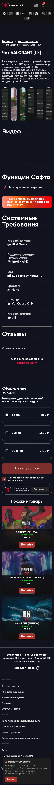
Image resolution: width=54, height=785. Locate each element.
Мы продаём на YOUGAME (17, 756)
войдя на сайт (27, 363)
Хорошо (11, 779)
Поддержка (40, 489)
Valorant (12, 45)
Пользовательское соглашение (20, 738)
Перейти (27, 544)
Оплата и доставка (13, 726)
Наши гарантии (10, 732)
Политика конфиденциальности (20, 721)
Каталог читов (28, 41)
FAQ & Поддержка (12, 692)
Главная (7, 41)
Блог (4, 750)
